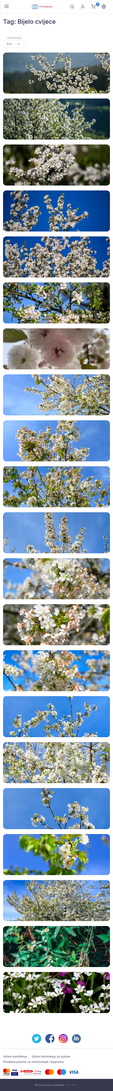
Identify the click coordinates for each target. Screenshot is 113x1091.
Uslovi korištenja (15, 1056)
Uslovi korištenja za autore (51, 1056)
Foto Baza (71, 1084)
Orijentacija (14, 37)
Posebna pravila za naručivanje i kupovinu (33, 1061)
